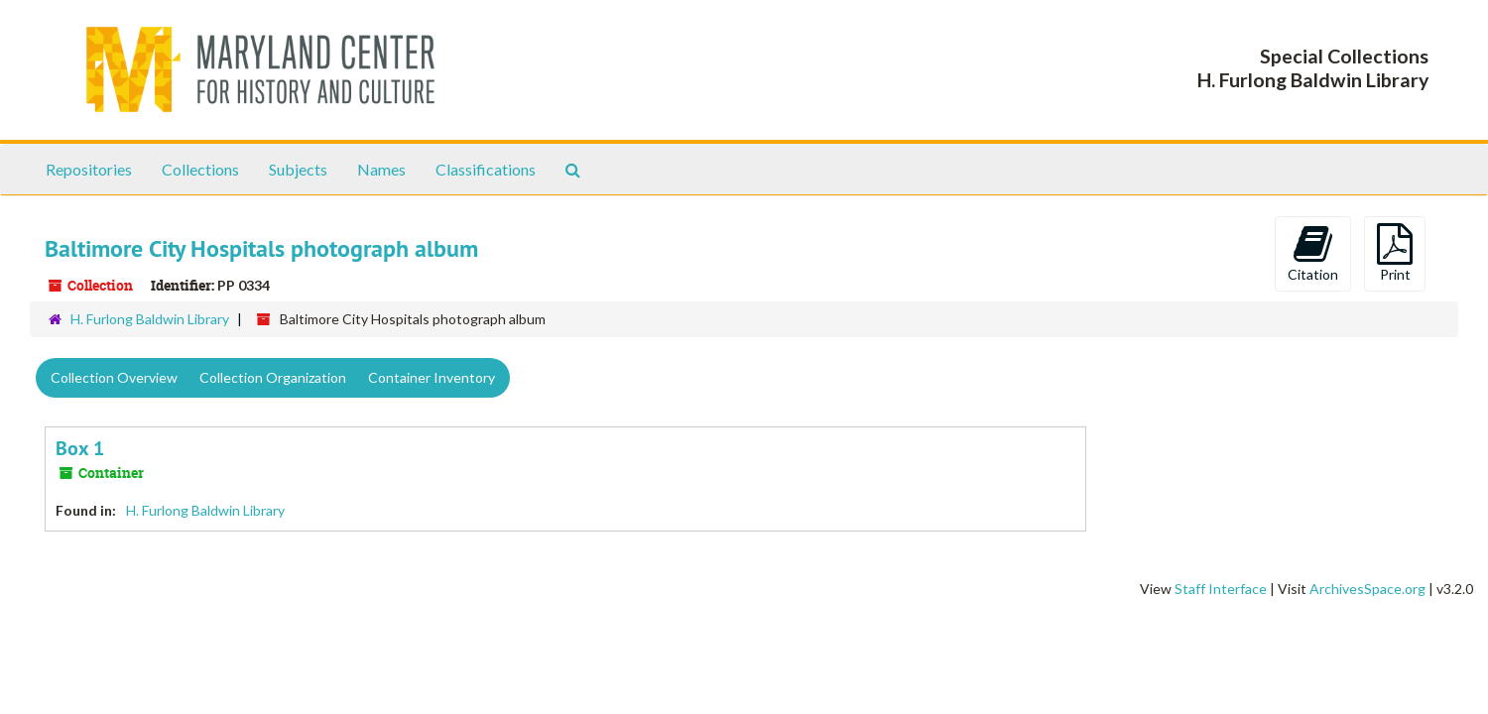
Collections (200, 169)
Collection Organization (272, 377)
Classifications (485, 169)
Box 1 (80, 448)
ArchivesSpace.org (1367, 588)
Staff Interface (1221, 588)
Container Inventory (431, 377)
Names (381, 169)
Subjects (298, 169)
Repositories (89, 169)
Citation (1313, 253)
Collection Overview (114, 377)
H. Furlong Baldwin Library (149, 318)
